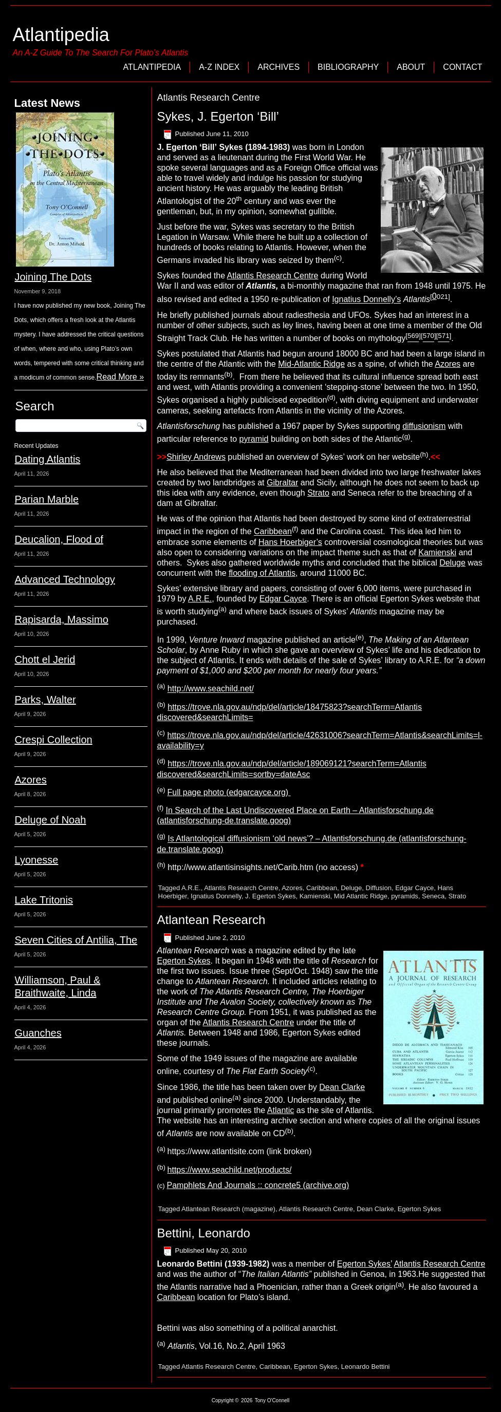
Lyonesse (37, 859)
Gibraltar (282, 482)
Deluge (452, 562)
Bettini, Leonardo (203, 1233)
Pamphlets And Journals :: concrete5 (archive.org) (258, 1185)
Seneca (433, 896)
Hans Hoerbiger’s (290, 542)
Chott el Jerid (45, 659)
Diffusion (379, 888)
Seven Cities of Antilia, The (76, 940)
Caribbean (273, 532)
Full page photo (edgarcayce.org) (229, 792)
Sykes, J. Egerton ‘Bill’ (218, 116)
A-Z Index (219, 67)
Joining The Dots (53, 277)
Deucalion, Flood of (59, 539)
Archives (278, 67)
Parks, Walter (45, 699)
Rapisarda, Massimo (61, 619)
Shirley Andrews (196, 457)
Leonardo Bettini (365, 1366)
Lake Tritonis (44, 900)
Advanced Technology (65, 579)
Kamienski (437, 552)
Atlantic (280, 1110)
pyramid (254, 439)
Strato (318, 492)
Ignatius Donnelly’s (366, 299)
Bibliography (348, 67)
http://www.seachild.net (211, 689)
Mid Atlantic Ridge (360, 896)
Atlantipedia (61, 34)
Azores (31, 779)
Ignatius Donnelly (216, 896)
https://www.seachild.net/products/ (230, 1169)
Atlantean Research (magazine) (228, 1209)
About (411, 67)
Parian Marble (47, 499)
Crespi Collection (53, 739)
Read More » (120, 376)
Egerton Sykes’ (364, 1263)
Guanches (38, 1033)
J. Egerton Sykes (270, 896)
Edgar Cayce (283, 598)
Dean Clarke (342, 1087)
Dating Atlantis (48, 459)
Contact (462, 67)
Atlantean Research (211, 920)
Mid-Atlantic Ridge (311, 364)
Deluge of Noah (50, 819)
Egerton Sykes (184, 960)
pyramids (404, 896)
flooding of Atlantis (262, 573)
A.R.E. (200, 598)
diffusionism (424, 426)
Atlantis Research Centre (273, 275)
